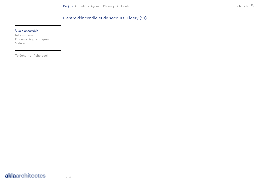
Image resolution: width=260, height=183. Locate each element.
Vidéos (20, 43)
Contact (127, 5)
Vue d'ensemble (26, 30)
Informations (24, 35)
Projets (68, 5)
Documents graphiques (32, 39)
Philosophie (111, 5)
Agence (96, 5)
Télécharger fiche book (31, 55)
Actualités (82, 5)
